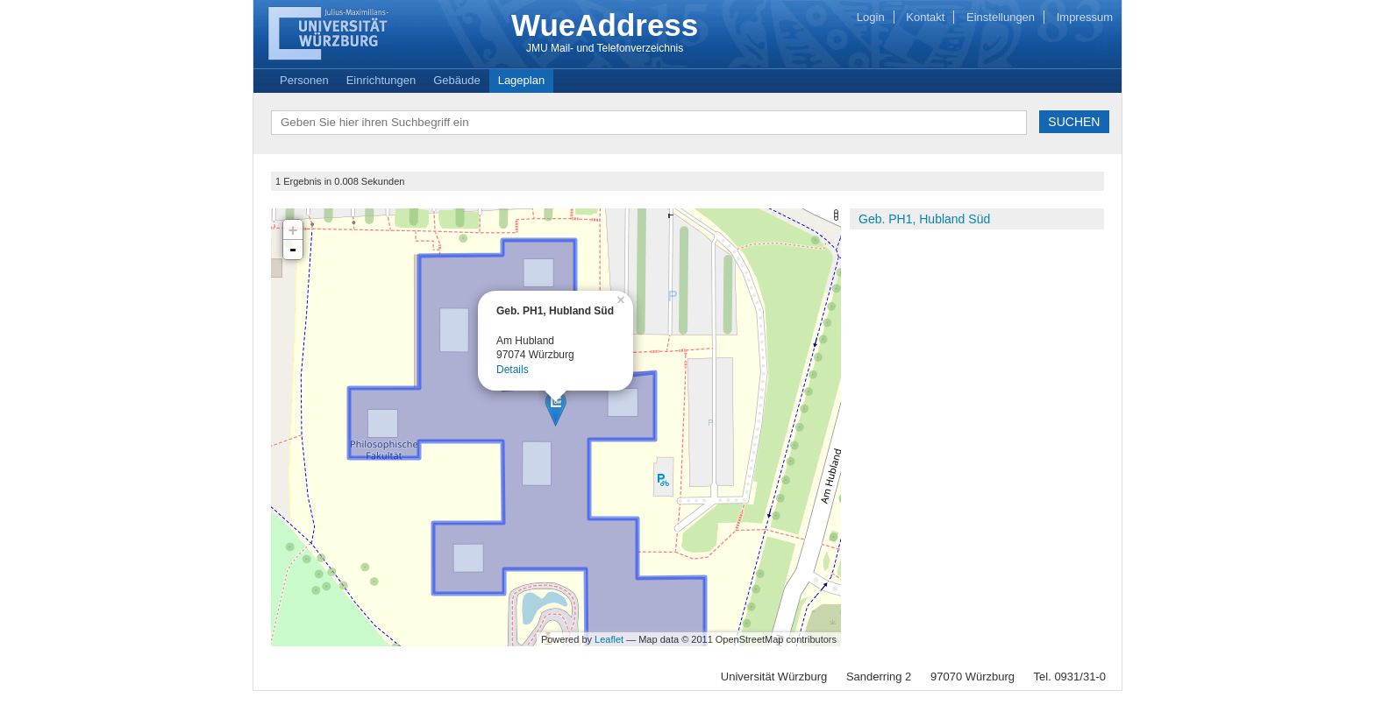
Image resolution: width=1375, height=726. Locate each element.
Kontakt (925, 17)
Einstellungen (1000, 17)
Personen (304, 80)
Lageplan (521, 80)
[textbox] (649, 122)
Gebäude (457, 80)
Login (871, 17)
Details (512, 369)
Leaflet (609, 639)
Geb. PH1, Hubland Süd (924, 219)
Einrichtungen (381, 80)
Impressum (1085, 17)
